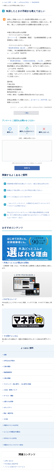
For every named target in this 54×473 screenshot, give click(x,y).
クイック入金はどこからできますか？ (19, 197)
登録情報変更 (35, 2)
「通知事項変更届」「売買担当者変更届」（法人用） (26, 61)
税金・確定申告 (8, 413)
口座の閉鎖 (7, 378)
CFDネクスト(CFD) (10, 438)
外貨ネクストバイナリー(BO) (13, 445)
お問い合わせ (8, 461)
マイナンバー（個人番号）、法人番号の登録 (17, 384)
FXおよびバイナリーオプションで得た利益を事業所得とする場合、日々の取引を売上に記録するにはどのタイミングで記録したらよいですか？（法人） (28, 215)
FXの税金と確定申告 (11, 464)
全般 (15, 2)
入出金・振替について (10, 390)
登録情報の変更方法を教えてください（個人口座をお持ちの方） (28, 184)
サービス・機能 (8, 395)
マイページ (12, 37)
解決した (10, 132)
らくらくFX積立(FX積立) (12, 432)
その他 (6, 419)
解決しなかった (44, 132)
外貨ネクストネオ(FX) (11, 425)
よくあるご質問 (6, 2)
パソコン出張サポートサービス (14, 467)
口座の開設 (7, 366)
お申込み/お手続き (24, 2)
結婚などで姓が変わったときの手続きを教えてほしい (25, 190)
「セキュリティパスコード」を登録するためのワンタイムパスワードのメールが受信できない (28, 204)
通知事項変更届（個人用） (17, 48)
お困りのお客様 (8, 401)
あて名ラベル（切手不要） (39, 100)
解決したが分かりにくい (27, 132)
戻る (26, 113)
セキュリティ (8, 407)
